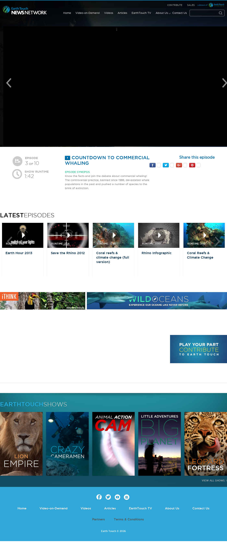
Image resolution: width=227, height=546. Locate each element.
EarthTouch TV (141, 12)
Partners (98, 519)
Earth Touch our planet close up (24, 10)
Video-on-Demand (87, 12)
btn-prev (9, 241)
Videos (108, 12)
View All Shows (213, 480)
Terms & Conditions (129, 519)
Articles (122, 12)
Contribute (174, 5)
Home (67, 12)
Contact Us (179, 12)
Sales (191, 5)
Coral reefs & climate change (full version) (112, 257)
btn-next (217, 241)
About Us (162, 12)
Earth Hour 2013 (18, 253)
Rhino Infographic (156, 253)
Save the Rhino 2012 (68, 253)
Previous (8, 83)
